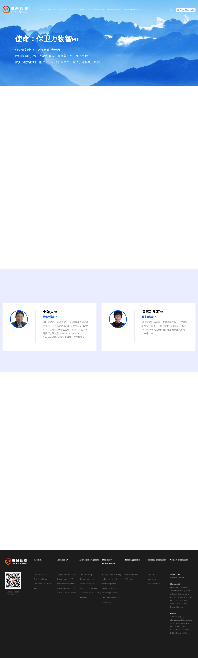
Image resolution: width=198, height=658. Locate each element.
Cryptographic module (110, 593)
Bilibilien (150, 575)
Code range (129, 579)
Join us (36, 588)
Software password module (66, 593)
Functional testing (85, 575)
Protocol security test (86, 584)
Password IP (61, 10)
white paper (151, 579)
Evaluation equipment (76, 10)
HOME (43, 10)
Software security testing (88, 588)
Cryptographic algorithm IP (66, 575)
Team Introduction (40, 579)
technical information (130, 10)
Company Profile (40, 575)
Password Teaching (132, 575)
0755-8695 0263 (185, 10)
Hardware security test (87, 579)
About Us (51, 10)
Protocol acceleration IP (65, 584)
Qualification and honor (42, 584)
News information (153, 584)
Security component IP (65, 579)
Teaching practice (114, 10)
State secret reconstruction (96, 10)
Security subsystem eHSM (66, 588)
